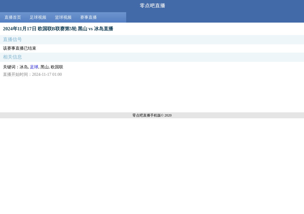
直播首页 (12, 17)
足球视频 (38, 17)
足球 (34, 67)
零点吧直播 (141, 115)
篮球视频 (63, 17)
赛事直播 (88, 17)
